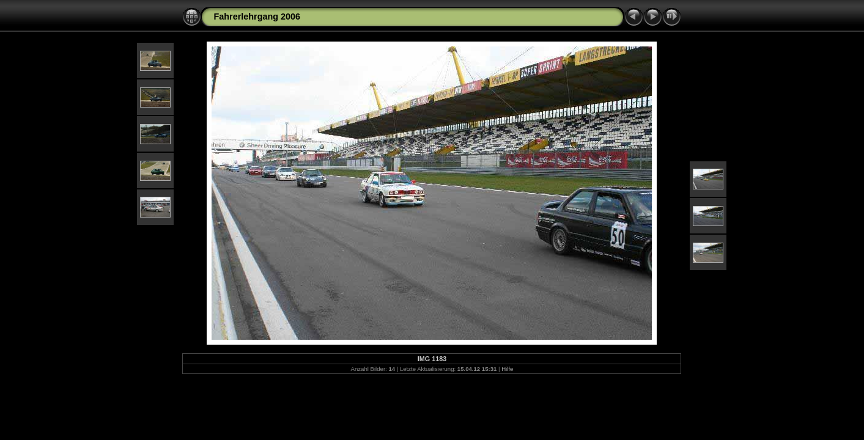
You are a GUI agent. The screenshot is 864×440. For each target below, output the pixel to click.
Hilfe (507, 368)
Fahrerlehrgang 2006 (256, 16)
